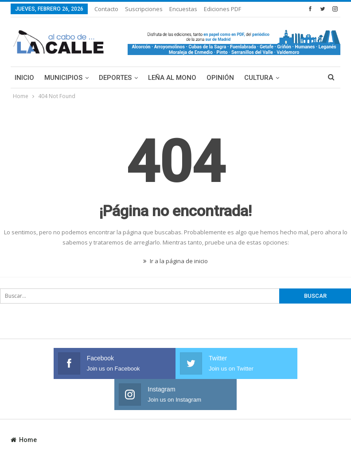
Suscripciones (144, 9)
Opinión (220, 78)
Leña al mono (172, 78)
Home (24, 408)
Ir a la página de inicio (175, 261)
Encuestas (183, 9)
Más (212, 9)
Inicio (24, 78)
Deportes (115, 78)
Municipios (63, 78)
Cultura (258, 78)
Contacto (106, 9)
